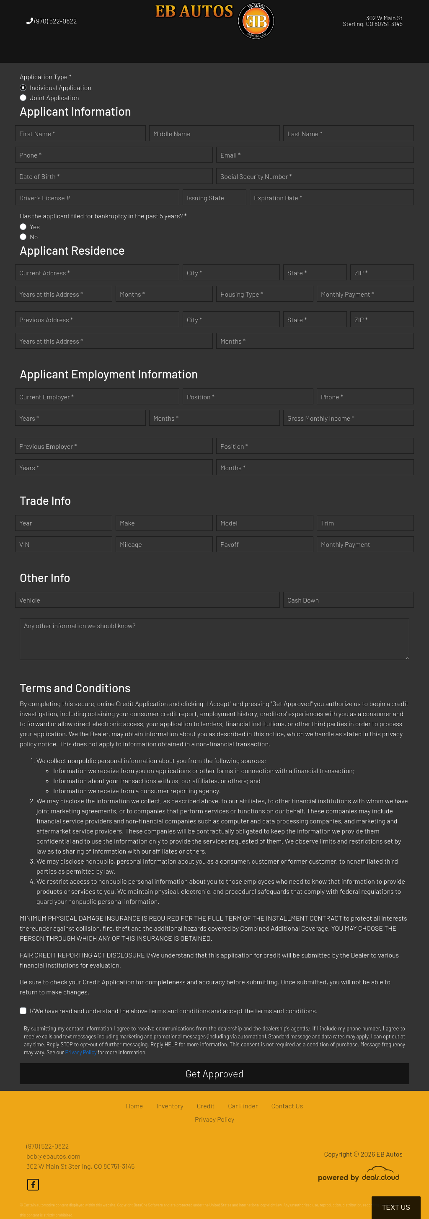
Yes (35, 226)
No (34, 237)
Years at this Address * (51, 294)
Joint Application (54, 97)
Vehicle (29, 600)
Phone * (30, 155)
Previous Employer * (48, 446)
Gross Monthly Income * (320, 418)
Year (25, 523)
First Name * (37, 133)
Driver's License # (44, 198)
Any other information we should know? (79, 625)
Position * (200, 397)
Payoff (229, 544)
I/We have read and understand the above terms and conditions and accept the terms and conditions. (174, 1011)
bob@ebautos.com (53, 1156)
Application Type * (46, 76)
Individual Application (60, 87)
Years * (29, 418)
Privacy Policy (80, 1052)
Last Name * (305, 133)
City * (194, 273)
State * (297, 273)
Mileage (131, 544)
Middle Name (172, 133)
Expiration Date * (278, 198)
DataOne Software (148, 1205)
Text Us (396, 1207)
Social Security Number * (256, 176)
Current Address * (44, 273)
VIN (24, 544)
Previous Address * (46, 320)
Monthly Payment (345, 544)
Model (229, 523)
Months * (132, 294)
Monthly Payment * (347, 294)
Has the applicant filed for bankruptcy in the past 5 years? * (103, 216)
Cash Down (303, 600)
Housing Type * (241, 294)
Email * (230, 155)
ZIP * (361, 273)
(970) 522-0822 (51, 21)
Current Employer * (46, 397)
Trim (327, 523)
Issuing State (205, 198)
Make (127, 523)
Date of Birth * (39, 176)
